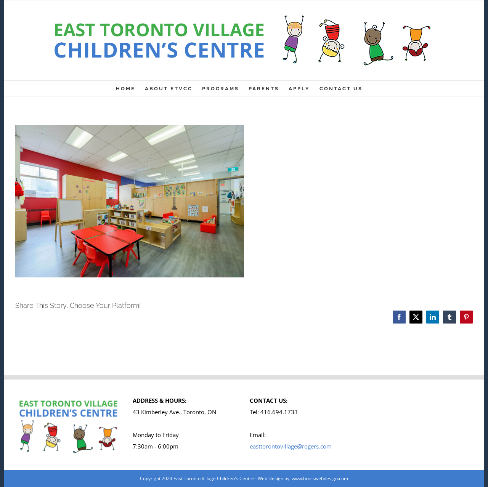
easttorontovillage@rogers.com (291, 446)
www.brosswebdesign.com (320, 478)
